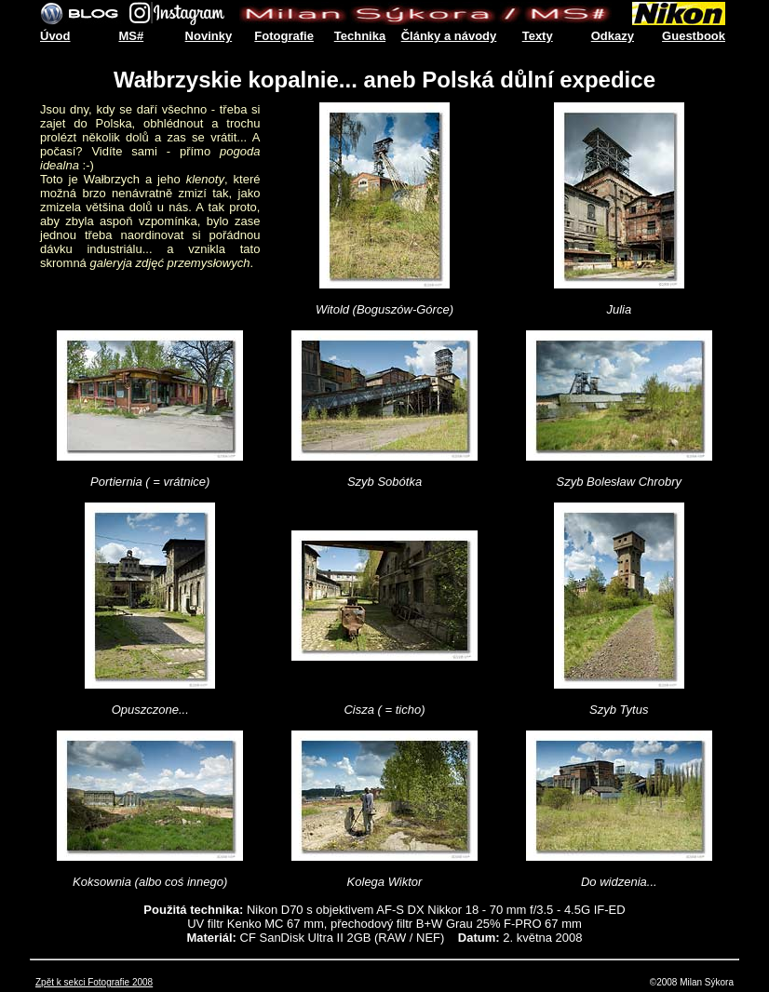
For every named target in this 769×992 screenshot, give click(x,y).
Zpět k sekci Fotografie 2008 (94, 982)
